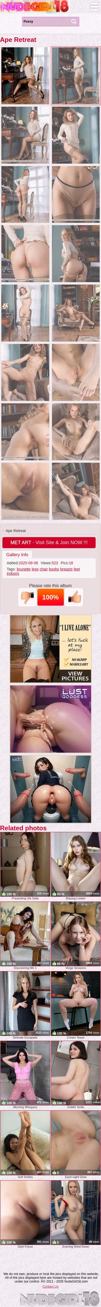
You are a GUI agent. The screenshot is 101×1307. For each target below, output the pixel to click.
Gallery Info (17, 554)
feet (77, 569)
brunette (23, 569)
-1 (27, 597)
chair (44, 569)
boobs (54, 569)
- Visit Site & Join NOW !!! (49, 542)
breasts (66, 569)
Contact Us (50, 1286)
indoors (13, 573)
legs (35, 569)
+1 (74, 597)
